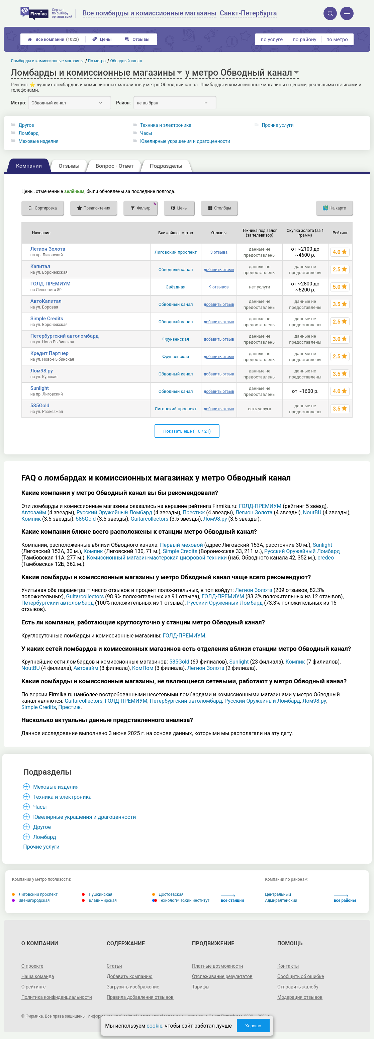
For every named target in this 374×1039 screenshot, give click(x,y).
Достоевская (168, 894)
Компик (31, 519)
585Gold (40, 406)
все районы (345, 898)
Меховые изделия (39, 141)
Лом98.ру (41, 371)
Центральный (278, 894)
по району (304, 39)
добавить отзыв (219, 269)
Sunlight (39, 388)
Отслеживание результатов (222, 976)
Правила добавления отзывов (140, 997)
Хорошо (253, 1025)
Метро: (18, 102)
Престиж (194, 512)
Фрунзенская (175, 339)
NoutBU (312, 512)
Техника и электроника (165, 125)
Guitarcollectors (149, 519)
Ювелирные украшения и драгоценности (185, 141)
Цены (102, 39)
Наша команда (37, 976)
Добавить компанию (130, 976)
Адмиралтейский (281, 900)
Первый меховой (181, 545)
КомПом (142, 668)
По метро (97, 61)
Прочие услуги (278, 125)
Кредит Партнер (49, 353)
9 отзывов (218, 287)
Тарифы (200, 986)
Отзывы (137, 39)
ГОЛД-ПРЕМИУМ (50, 284)
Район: (123, 102)
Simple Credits (46, 319)
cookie (154, 1026)
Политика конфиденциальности (56, 997)
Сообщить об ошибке (300, 976)
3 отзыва (218, 252)
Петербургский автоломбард (64, 336)
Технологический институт (180, 900)
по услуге (272, 39)
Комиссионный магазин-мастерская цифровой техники (156, 557)
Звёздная (175, 286)
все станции (232, 898)
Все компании (53, 39)
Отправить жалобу (297, 986)
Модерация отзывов (299, 997)
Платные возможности (217, 966)
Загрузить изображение (133, 986)
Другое (26, 125)
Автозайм (33, 512)
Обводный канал (176, 269)
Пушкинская (97, 894)
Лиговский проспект (176, 252)
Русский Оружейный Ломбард (114, 512)
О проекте (32, 966)
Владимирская (99, 900)
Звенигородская (31, 900)
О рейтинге (33, 986)
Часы (146, 133)
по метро (337, 39)
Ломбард (29, 133)
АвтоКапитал (46, 301)
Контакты (288, 966)
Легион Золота (47, 249)
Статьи (114, 966)
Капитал (40, 266)
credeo (325, 557)
